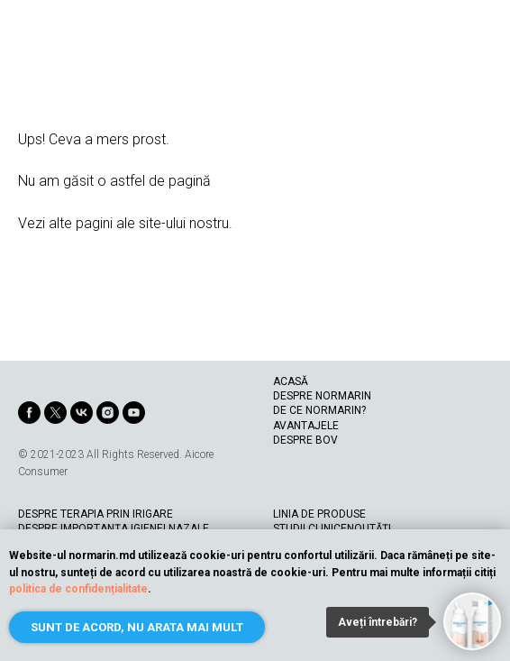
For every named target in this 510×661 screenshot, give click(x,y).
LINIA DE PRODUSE (319, 514)
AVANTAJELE (306, 425)
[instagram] (107, 412)
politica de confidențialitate (78, 589)
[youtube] (134, 412)
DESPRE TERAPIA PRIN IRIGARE (95, 514)
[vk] (81, 412)
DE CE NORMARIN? (319, 410)
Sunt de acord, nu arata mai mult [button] (137, 627)
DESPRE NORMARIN (322, 396)
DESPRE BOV (305, 440)
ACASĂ (290, 381)
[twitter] (55, 412)
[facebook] (29, 412)
